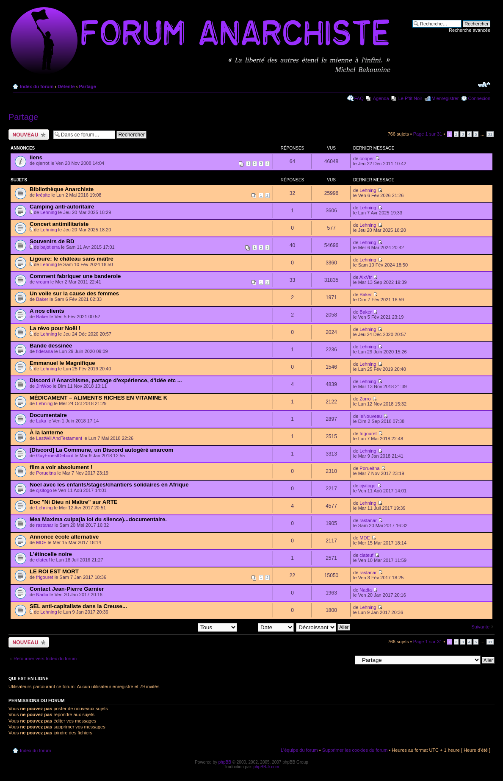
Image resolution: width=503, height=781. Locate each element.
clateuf (43, 559)
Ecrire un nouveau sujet (28, 134)
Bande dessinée (51, 345)
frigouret (367, 433)
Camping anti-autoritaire (62, 206)
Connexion (479, 98)
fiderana (44, 351)
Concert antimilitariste (59, 224)
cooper (366, 158)
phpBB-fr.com (266, 766)
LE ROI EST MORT (54, 571)
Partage (87, 86)
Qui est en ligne (28, 678)
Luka (41, 420)
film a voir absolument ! (61, 467)
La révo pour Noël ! (55, 328)
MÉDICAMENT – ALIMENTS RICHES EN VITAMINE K (98, 398)
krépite (43, 194)
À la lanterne (46, 432)
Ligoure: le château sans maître (71, 259)
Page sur (427, 133)
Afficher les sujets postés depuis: (183, 626)
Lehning (367, 190)
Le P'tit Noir (410, 98)
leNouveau (370, 416)
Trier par (266, 626)
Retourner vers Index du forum (45, 658)
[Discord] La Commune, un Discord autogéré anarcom (101, 450)
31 (490, 134)
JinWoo (43, 386)
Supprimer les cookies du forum (355, 750)
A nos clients (47, 311)
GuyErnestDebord (54, 455)
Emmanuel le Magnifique (62, 363)
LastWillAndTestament (59, 438)
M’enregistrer (445, 98)
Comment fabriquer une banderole (75, 276)
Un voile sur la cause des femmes (74, 293)
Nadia (42, 594)
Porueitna (46, 472)
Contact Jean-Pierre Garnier (67, 589)
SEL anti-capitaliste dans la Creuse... (78, 606)
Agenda (381, 98)
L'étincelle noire (51, 554)
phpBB (224, 762)
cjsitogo (44, 490)
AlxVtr (365, 277)
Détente (66, 86)
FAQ (359, 98)
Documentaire (48, 415)
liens (36, 157)
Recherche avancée (469, 30)
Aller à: (344, 659)
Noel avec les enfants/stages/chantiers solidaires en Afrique (109, 484)
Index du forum (36, 86)
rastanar (44, 525)
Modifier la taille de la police (484, 85)
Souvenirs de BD (52, 241)
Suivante (480, 626)
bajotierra (50, 247)
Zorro (364, 398)
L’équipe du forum (299, 750)
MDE (41, 542)
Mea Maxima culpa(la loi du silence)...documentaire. (98, 519)
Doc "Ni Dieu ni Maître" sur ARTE (74, 502)
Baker (42, 299)
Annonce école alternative (64, 537)
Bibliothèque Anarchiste (62, 189)
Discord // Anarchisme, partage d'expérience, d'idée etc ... (106, 380)
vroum (42, 281)
